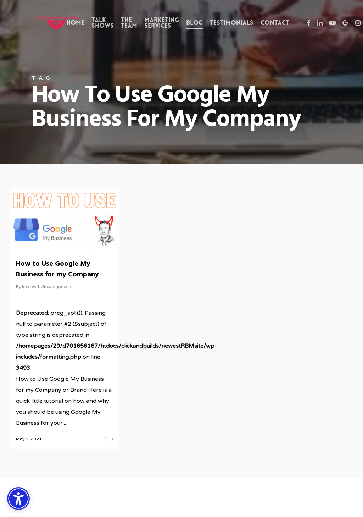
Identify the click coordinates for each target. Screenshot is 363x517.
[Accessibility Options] (18, 498)
